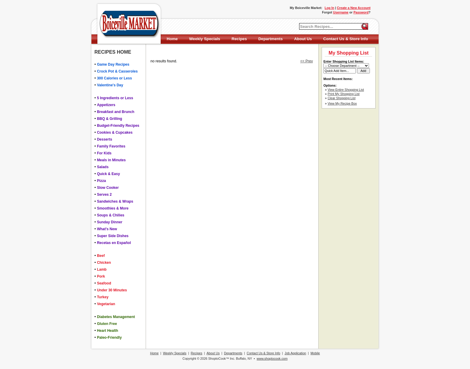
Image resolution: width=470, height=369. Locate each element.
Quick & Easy (108, 174)
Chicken (104, 262)
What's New (107, 229)
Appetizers (106, 105)
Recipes (239, 39)
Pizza (101, 181)
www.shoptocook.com (272, 358)
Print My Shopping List (344, 94)
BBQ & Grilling (109, 119)
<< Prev (306, 61)
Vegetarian (106, 304)
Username (341, 12)
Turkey (102, 297)
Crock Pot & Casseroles (117, 71)
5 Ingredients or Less (115, 98)
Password (360, 12)
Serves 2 (104, 194)
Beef (101, 256)
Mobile (315, 353)
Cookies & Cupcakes (114, 132)
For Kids (104, 153)
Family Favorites (111, 146)
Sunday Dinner (109, 222)
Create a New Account (353, 8)
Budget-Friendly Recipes (118, 125)
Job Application (295, 353)
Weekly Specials (204, 39)
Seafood (104, 283)
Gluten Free (107, 324)
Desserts (104, 139)
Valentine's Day (110, 85)
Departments (270, 39)
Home (172, 39)
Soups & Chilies (110, 215)
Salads (103, 167)
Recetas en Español (114, 243)
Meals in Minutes (111, 160)
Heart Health (107, 331)
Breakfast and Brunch (115, 112)
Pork (101, 276)
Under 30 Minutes (112, 290)
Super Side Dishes (112, 236)
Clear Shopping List (341, 98)
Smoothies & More (112, 208)
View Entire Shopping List (346, 89)
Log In (329, 8)
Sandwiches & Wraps (115, 201)
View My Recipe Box (342, 103)
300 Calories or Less (114, 78)
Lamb (101, 269)
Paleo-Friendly (109, 337)
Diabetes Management (116, 317)
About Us (303, 39)
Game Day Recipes (113, 64)
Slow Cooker (108, 188)
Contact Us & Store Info (345, 39)
